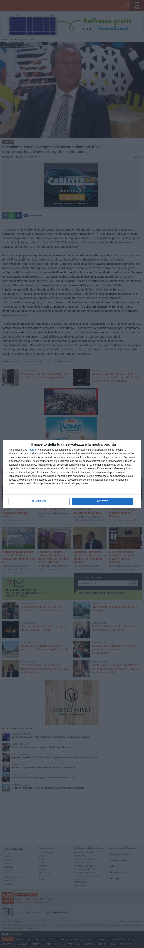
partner (33, 449)
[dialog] (72, 474)
